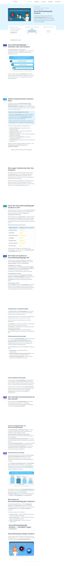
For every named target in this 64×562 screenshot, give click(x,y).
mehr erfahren (48, 31)
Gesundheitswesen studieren (39, 9)
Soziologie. (21, 106)
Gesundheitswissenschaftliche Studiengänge (41, 8)
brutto (20, 456)
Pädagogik (15, 106)
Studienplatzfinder (37, 6)
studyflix (6, 2)
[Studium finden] (28, 2)
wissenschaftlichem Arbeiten (25, 117)
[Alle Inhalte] (14, 2)
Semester (14, 284)
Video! (43, 21)
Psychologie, (10, 106)
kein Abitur (14, 346)
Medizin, (30, 104)
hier (10, 539)
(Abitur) (21, 340)
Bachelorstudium (13, 311)
